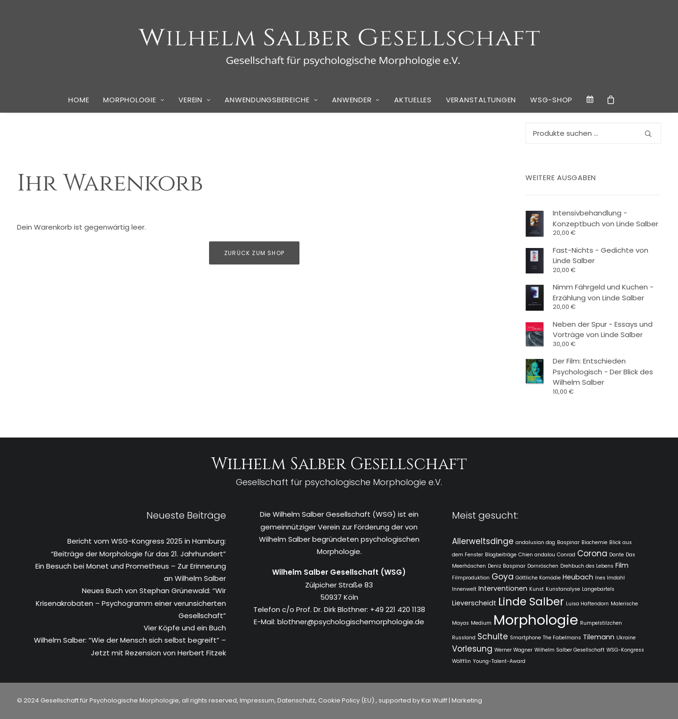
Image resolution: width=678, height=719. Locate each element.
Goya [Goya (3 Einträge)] (503, 576)
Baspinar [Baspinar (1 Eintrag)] (568, 542)
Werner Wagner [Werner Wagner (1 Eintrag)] (513, 649)
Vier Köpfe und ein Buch (185, 628)
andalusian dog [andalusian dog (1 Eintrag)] (535, 542)
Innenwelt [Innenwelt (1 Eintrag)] (464, 589)
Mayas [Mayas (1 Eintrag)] (460, 623)
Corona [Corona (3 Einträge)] (592, 553)
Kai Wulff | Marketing (451, 700)
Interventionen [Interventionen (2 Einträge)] (502, 588)
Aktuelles (413, 100)
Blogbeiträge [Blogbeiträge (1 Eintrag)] (501, 554)
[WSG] (339, 43)
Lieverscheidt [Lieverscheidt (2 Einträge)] (474, 603)
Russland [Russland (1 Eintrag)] (464, 637)
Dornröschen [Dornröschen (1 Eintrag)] (542, 566)
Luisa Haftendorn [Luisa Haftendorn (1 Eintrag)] (587, 603)
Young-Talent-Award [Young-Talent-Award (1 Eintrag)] (499, 661)
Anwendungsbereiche (271, 100)
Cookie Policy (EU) (347, 700)
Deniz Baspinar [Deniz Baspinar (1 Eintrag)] (506, 566)
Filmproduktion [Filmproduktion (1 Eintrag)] (471, 577)
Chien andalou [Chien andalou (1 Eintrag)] (536, 554)
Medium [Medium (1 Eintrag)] (481, 623)
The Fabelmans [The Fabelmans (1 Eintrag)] (562, 637)
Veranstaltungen (481, 100)
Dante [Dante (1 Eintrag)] (616, 554)
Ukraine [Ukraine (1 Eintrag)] (626, 637)
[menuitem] (78, 100)
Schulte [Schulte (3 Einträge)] (492, 636)
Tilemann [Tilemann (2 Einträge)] (598, 637)
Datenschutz (296, 700)
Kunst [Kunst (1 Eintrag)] (536, 589)
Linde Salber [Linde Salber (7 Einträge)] (531, 601)
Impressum (256, 700)
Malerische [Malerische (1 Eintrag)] (624, 603)
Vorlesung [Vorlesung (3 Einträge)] (472, 648)
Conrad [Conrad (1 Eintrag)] (566, 554)
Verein (194, 100)
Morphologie (133, 100)
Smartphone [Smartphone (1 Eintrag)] (525, 637)
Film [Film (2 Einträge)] (622, 565)
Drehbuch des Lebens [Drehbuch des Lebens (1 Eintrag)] (586, 566)
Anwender (356, 100)
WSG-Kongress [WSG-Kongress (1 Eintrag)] (625, 649)
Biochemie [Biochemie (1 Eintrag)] (594, 542)
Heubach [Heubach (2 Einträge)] (578, 577)
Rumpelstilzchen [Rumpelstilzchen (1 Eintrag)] (601, 623)
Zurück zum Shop (254, 253)
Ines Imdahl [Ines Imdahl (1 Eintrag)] (610, 577)
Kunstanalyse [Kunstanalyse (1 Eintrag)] (563, 589)
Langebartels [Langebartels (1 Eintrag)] (598, 589)
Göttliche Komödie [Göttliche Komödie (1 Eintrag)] (538, 577)
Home (78, 100)
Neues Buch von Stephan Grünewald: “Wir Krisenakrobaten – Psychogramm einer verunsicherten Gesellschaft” (131, 603)
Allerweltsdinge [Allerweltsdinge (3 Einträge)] (483, 541)
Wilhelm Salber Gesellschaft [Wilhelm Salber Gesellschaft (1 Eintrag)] (569, 649)
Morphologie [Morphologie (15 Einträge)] (535, 619)
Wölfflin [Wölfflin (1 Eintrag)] (461, 661)
